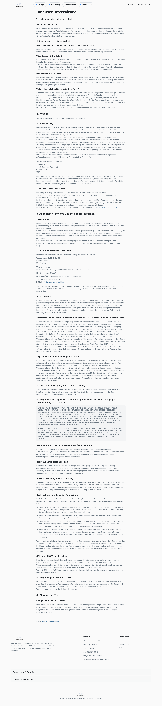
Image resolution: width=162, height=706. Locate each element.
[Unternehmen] (69, 4)
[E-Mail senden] (146, 4)
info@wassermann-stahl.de (53, 282)
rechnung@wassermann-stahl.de (96, 659)
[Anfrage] (40, 4)
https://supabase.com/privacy (105, 208)
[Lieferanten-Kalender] (54, 4)
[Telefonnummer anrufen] (136, 5)
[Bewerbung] (86, 4)
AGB (121, 647)
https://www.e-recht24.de (50, 621)
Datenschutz (124, 644)
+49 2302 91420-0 (90, 652)
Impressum (123, 641)
